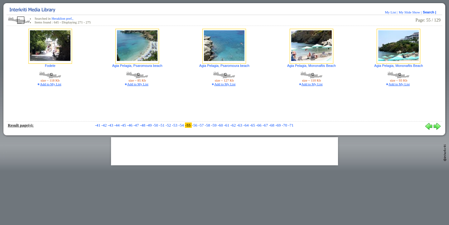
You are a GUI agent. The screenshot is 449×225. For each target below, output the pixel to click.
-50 (156, 125)
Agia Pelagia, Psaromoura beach (137, 66)
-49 (149, 125)
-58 (208, 125)
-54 (181, 125)
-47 (136, 125)
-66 (259, 125)
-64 (246, 125)
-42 (104, 125)
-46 (130, 125)
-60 (221, 125)
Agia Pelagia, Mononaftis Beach (311, 66)
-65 (253, 125)
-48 (143, 125)
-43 (111, 125)
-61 (227, 125)
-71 (290, 125)
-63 (240, 125)
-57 (201, 125)
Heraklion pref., (62, 18)
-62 (233, 125)
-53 (175, 125)
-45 (124, 125)
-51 (162, 125)
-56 (195, 125)
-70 (285, 125)
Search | (430, 12)
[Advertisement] (224, 151)
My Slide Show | (410, 12)
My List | (391, 12)
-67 (266, 125)
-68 (272, 125)
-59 (214, 125)
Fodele (50, 66)
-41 (98, 125)
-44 (117, 125)
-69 (278, 125)
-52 (169, 125)
